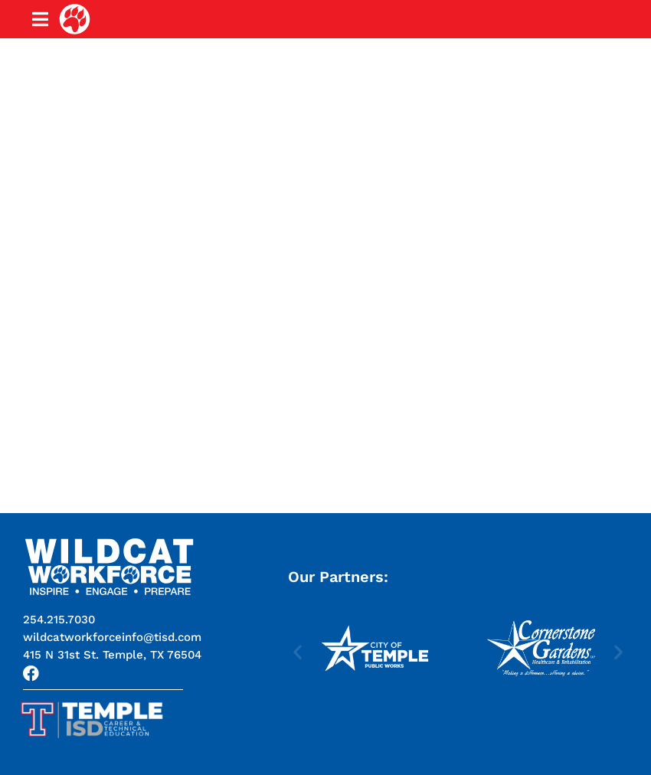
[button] (112, 654)
